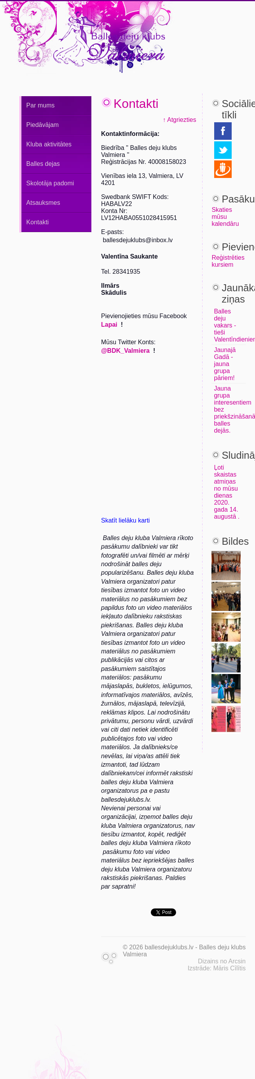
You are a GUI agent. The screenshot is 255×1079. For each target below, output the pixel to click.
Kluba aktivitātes (49, 144)
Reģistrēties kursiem (227, 261)
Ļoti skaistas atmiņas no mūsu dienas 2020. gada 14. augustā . (226, 492)
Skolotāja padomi (50, 183)
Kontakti (37, 222)
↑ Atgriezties (179, 119)
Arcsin (237, 961)
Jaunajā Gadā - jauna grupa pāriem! (225, 364)
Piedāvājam (42, 124)
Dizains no (212, 961)
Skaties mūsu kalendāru (225, 216)
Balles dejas (43, 163)
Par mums (40, 105)
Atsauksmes (43, 202)
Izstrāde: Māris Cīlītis (217, 968)
